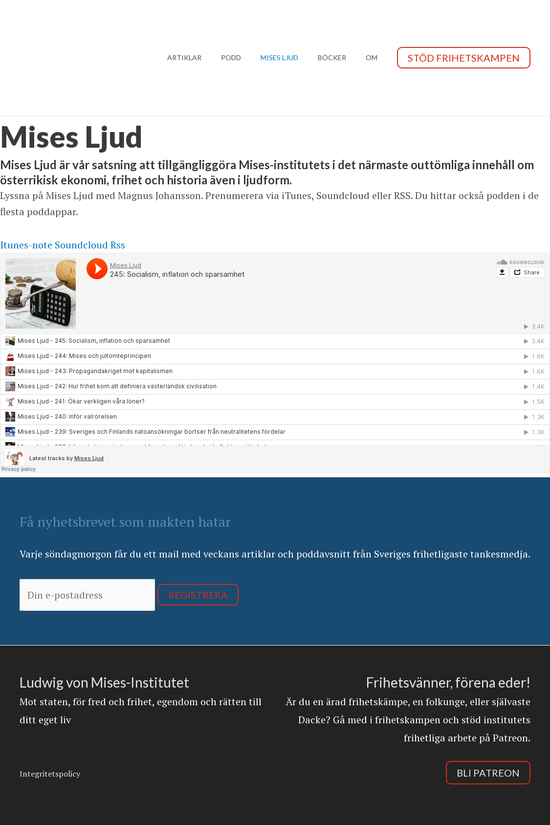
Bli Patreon (488, 773)
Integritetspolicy (50, 773)
